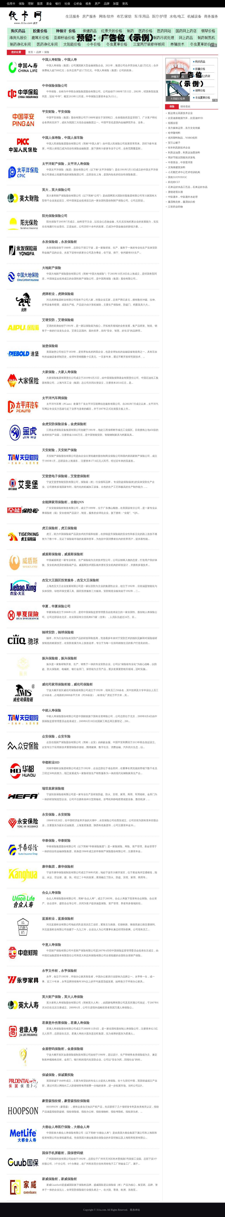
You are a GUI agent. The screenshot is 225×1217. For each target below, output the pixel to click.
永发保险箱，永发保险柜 (59, 242)
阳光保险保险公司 (54, 216)
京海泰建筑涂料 (176, 167)
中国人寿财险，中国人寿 (59, 59)
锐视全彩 (173, 123)
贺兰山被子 (174, 142)
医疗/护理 (159, 16)
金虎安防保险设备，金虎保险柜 (64, 424)
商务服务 (211, 16)
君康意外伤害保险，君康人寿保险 (65, 1023)
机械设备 (194, 16)
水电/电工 (177, 16)
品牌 (107, 3)
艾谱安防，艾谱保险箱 (58, 320)
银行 (58, 3)
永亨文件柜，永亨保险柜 (59, 971)
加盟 (116, 3)
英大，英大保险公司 (56, 190)
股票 (40, 3)
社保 (67, 3)
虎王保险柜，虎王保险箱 (59, 528)
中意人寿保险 (51, 944)
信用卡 (11, 3)
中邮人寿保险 (51, 710)
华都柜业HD (50, 762)
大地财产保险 (51, 268)
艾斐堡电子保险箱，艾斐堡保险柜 (65, 476)
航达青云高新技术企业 (180, 113)
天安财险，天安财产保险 (59, 450)
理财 (31, 3)
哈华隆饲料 (174, 133)
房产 (97, 3)
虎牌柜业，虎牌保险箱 (58, 294)
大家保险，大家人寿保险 (59, 372)
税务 (88, 3)
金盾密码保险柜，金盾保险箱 (62, 1049)
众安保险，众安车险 (56, 736)
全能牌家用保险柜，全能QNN (63, 502)
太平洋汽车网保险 (54, 398)
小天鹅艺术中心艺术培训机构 (184, 172)
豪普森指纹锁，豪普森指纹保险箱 (65, 1101)
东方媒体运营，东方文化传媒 (184, 128)
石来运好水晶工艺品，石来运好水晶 (187, 187)
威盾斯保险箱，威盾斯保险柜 (62, 554)
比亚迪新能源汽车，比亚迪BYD (185, 118)
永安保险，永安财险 (56, 814)
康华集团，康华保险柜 (58, 866)
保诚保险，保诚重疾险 (58, 1075)
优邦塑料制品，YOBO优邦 (182, 137)
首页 (30, 52)
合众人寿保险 (51, 892)
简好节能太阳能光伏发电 (181, 157)
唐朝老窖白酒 (175, 192)
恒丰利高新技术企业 (179, 147)
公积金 (78, 3)
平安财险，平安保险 (56, 111)
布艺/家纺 (124, 16)
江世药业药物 (175, 206)
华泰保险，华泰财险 (56, 840)
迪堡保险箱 (50, 346)
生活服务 (73, 16)
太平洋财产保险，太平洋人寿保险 (65, 164)
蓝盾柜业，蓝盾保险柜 (58, 918)
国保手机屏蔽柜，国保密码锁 (62, 1153)
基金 (49, 3)
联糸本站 (135, 1210)
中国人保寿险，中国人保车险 (62, 137)
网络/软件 (106, 16)
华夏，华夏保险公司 (56, 606)
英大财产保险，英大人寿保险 (62, 997)
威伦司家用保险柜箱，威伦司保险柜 (67, 684)
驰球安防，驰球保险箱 (58, 632)
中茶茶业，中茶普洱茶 (180, 162)
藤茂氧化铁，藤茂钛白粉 (181, 202)
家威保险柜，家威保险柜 (59, 1179)
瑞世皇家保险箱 (53, 788)
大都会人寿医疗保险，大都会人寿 (65, 1127)
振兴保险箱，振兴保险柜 (59, 658)
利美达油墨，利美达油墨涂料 (184, 152)
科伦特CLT (174, 182)
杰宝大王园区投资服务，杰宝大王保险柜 (70, 580)
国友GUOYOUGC (177, 177)
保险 (21, 3)
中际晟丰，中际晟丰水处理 (183, 197)
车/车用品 (141, 16)
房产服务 (89, 16)
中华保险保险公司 (54, 85)
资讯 (125, 3)
